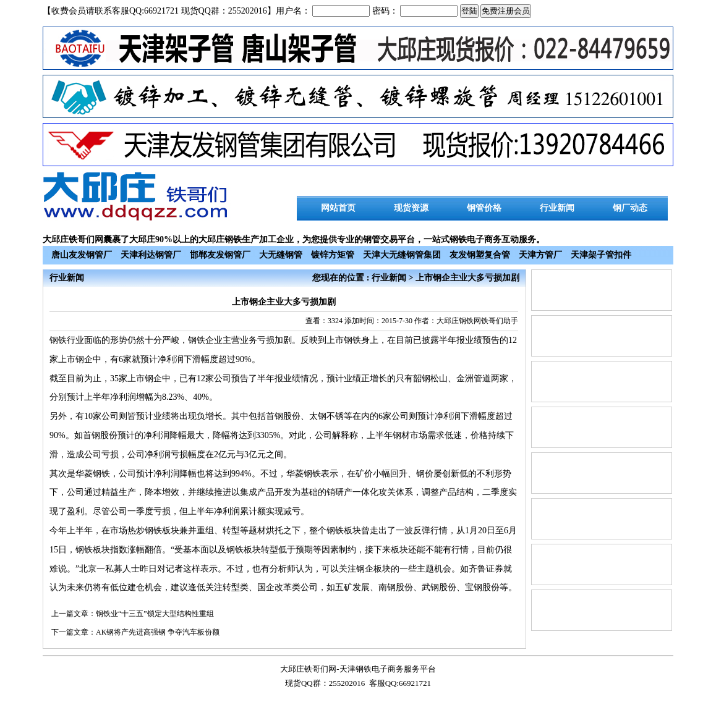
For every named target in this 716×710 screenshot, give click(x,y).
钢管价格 (484, 208)
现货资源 (411, 208)
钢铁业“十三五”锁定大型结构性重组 (155, 613)
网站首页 (338, 208)
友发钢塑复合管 (480, 255)
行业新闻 (557, 208)
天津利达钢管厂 (151, 255)
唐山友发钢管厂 (81, 255)
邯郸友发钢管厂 (220, 255)
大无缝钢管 (280, 255)
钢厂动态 (630, 208)
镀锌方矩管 (332, 255)
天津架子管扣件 (601, 255)
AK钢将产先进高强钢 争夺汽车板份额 (157, 632)
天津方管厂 (540, 255)
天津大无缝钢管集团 (402, 255)
